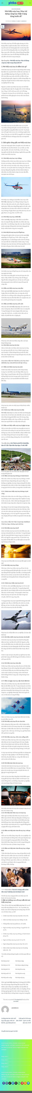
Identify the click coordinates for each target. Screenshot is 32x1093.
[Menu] (2, 3)
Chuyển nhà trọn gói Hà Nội (9, 1031)
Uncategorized (16, 9)
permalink (15, 1001)
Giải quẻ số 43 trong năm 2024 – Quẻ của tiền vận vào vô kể (23, 1020)
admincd (23, 21)
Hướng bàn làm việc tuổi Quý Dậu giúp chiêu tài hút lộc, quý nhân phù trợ (8, 1020)
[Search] (30, 3)
